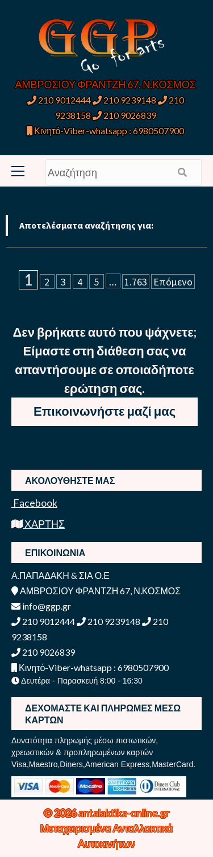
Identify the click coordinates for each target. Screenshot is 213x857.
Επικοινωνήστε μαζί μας (105, 411)
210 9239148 (124, 99)
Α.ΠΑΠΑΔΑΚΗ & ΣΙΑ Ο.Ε (60, 575)
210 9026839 (124, 115)
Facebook (34, 502)
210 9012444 (59, 99)
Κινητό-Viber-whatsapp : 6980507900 (105, 130)
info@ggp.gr (41, 606)
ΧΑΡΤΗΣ (38, 523)
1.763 (135, 281)
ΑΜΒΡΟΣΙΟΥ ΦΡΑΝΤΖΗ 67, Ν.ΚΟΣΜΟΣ (105, 84)
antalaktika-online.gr (124, 812)
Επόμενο (173, 281)
